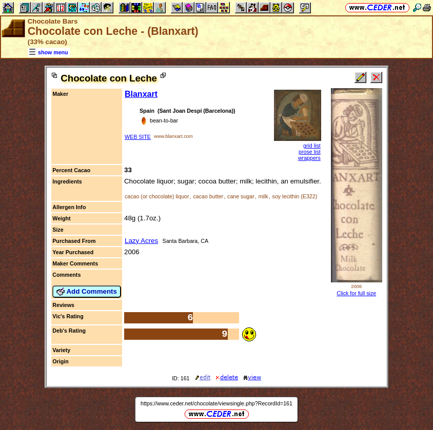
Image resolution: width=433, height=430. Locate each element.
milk (263, 196)
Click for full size (356, 293)
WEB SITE (138, 137)
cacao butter (208, 196)
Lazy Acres (141, 240)
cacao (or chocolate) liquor (157, 196)
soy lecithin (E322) (295, 196)
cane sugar (240, 196)
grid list (312, 145)
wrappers (309, 158)
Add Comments (86, 292)
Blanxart (141, 94)
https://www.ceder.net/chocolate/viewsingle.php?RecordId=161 (216, 403)
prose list (310, 152)
